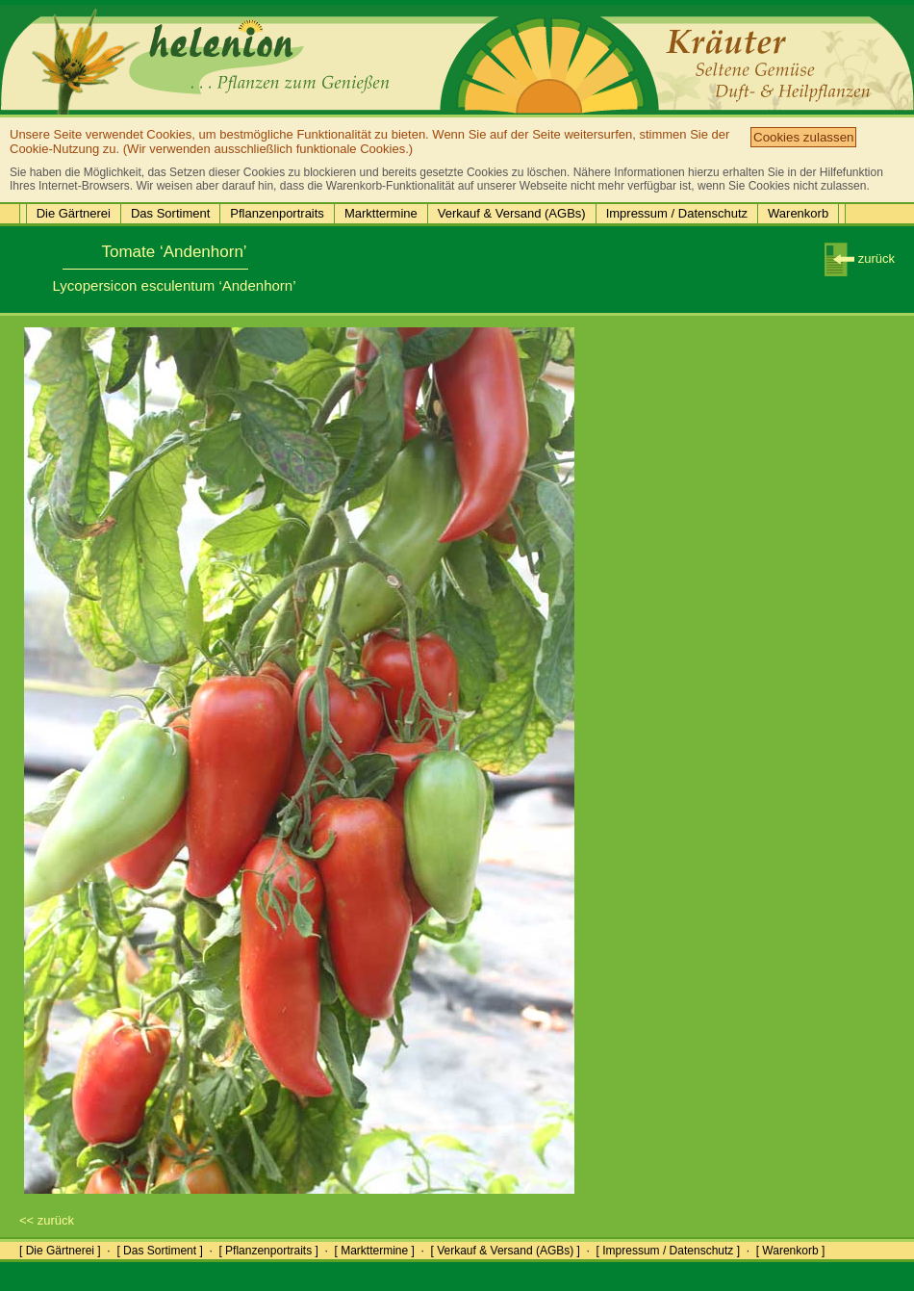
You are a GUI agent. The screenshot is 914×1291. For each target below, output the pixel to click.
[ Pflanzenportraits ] (267, 1250)
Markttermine (381, 213)
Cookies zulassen (803, 137)
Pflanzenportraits (277, 213)
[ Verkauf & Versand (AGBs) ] (505, 1250)
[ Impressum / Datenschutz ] (668, 1250)
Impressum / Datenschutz (677, 213)
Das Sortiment (170, 213)
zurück (860, 258)
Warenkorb (798, 213)
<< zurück (46, 1220)
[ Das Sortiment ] (159, 1250)
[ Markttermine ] (374, 1250)
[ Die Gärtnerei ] (60, 1250)
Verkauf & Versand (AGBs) (512, 213)
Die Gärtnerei (74, 213)
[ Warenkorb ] (790, 1250)
